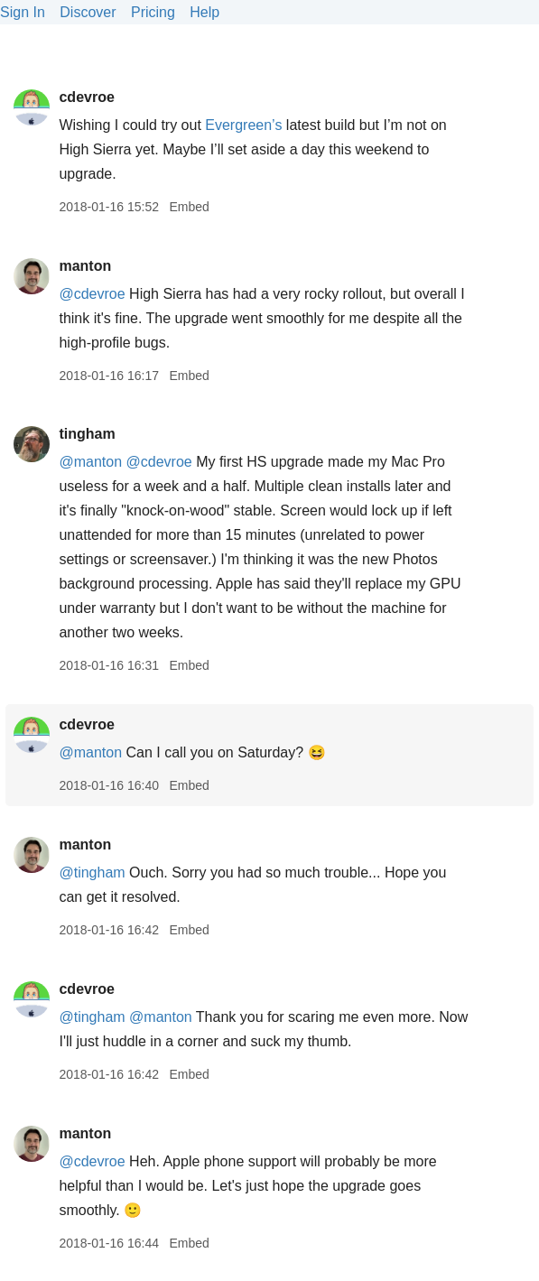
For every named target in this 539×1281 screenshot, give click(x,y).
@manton (90, 461)
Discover (88, 12)
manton (85, 266)
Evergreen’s (243, 125)
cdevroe (86, 97)
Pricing (153, 12)
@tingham (92, 872)
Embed (189, 207)
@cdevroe (92, 294)
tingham (87, 433)
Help (204, 12)
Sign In (22, 12)
